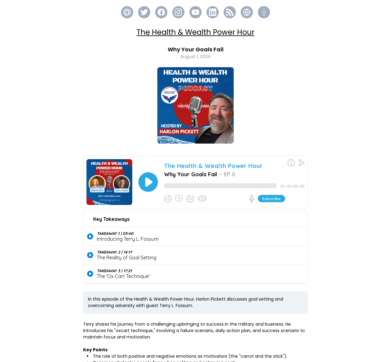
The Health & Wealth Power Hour (195, 32)
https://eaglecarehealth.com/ (178, 341)
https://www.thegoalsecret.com (156, 347)
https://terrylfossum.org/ (147, 354)
